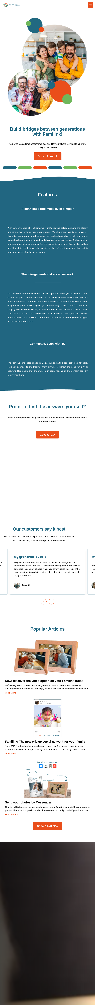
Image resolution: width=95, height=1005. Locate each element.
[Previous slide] (44, 601)
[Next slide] (51, 601)
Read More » (11, 692)
